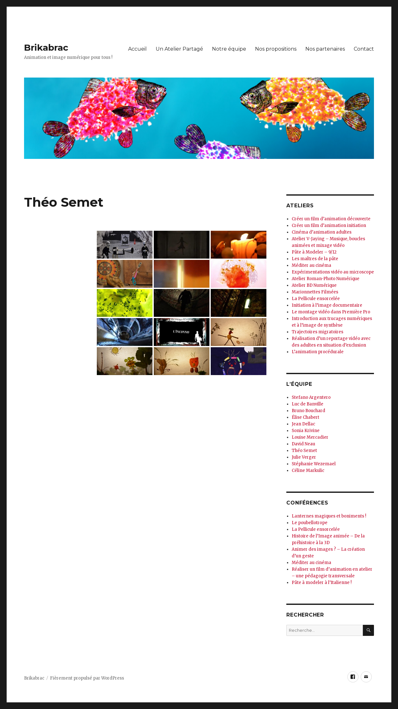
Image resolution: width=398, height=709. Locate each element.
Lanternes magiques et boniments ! (329, 516)
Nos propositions (275, 49)
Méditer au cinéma (311, 265)
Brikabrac (46, 47)
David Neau (303, 444)
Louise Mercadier (310, 437)
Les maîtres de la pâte (315, 258)
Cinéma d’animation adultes (321, 232)
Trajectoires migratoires (317, 332)
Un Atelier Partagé (179, 49)
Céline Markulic (308, 470)
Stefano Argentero (311, 397)
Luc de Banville (307, 404)
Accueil (137, 49)
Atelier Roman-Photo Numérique (325, 278)
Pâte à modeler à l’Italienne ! (321, 582)
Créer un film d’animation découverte (331, 219)
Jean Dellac (303, 424)
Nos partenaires (325, 49)
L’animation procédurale (318, 351)
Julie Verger (304, 457)
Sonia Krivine (306, 430)
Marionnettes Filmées (315, 292)
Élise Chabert (305, 417)
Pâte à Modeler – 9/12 (314, 252)
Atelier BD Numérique (314, 285)
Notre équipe (229, 49)
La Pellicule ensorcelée (316, 298)
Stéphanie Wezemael (314, 464)
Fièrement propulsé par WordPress (87, 678)
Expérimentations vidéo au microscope (333, 272)
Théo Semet (304, 450)
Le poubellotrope (309, 522)
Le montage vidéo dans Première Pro (331, 312)
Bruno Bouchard (308, 410)
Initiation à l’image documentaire (327, 305)
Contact (364, 49)
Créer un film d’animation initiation (329, 225)
